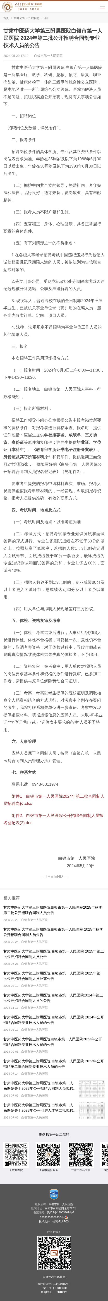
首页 (6, 18)
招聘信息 (34, 18)
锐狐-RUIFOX (61, 1221)
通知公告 (19, 18)
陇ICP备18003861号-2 (60, 1212)
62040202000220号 (54, 1217)
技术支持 (44, 1221)
